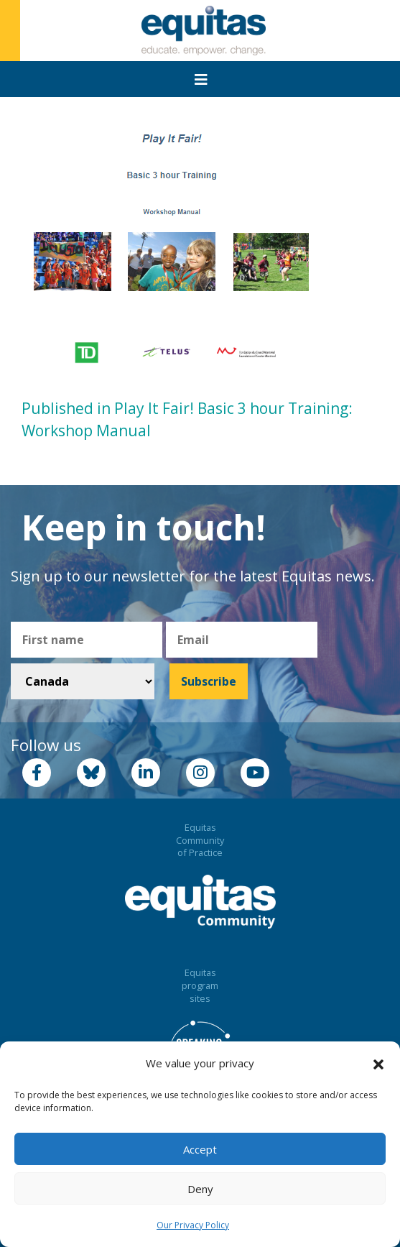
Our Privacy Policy (193, 1225)
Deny (200, 1189)
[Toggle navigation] (201, 80)
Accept (200, 1149)
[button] (378, 1064)
